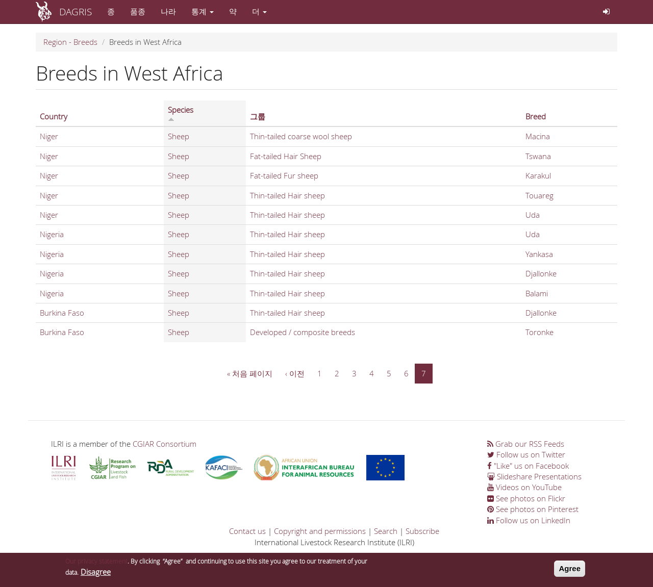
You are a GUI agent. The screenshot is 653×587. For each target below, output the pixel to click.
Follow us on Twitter (526, 454)
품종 (137, 11)
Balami (536, 293)
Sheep (178, 136)
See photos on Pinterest (533, 509)
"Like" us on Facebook (528, 466)
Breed (535, 116)
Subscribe (422, 531)
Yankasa (539, 254)
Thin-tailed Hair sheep (287, 195)
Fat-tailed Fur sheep (284, 175)
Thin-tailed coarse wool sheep (301, 136)
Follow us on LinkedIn (528, 520)
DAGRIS (75, 11)
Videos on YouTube (524, 487)
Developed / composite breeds (302, 332)
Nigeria (52, 234)
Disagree (96, 573)
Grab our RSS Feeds (525, 444)
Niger (49, 136)
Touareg (539, 195)
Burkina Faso (62, 313)
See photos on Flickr (526, 498)
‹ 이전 (295, 373)
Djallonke (541, 273)
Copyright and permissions (320, 531)
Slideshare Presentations (534, 476)
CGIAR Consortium (164, 444)
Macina (537, 136)
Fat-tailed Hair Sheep (285, 156)
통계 (202, 11)
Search (385, 531)
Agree (570, 570)
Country (53, 116)
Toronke (539, 332)
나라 (168, 11)
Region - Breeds (70, 42)
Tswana (538, 156)
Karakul (538, 175)
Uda (532, 215)
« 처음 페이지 (249, 373)
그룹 (257, 116)
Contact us (247, 531)
